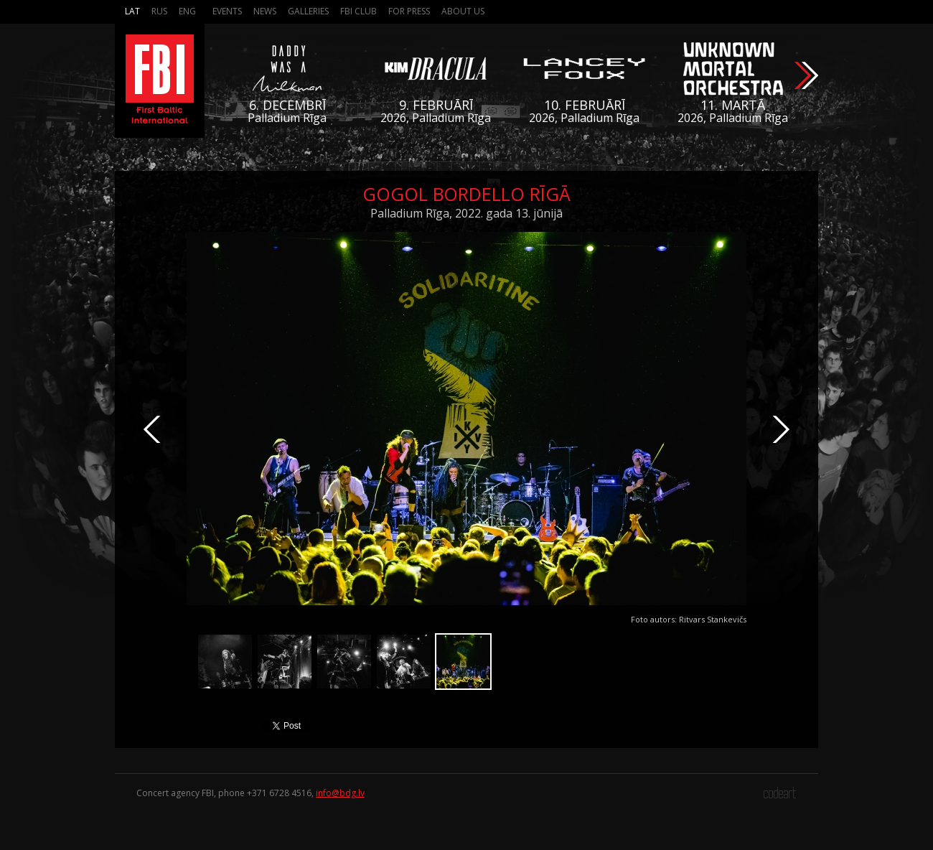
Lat (132, 11)
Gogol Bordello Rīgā (466, 194)
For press (409, 11)
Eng (187, 11)
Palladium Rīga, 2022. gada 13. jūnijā (466, 213)
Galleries (308, 11)
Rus (159, 11)
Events (227, 11)
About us (462, 11)
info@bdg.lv (340, 793)
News (264, 11)
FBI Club (358, 11)
